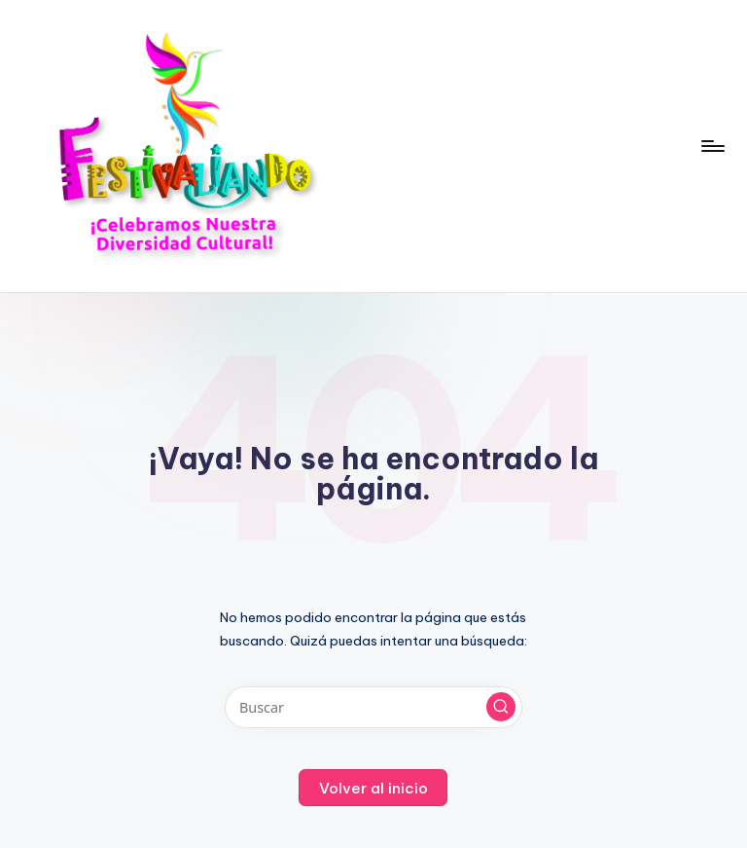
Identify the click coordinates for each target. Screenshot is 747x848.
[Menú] (711, 146)
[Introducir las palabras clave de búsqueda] (373, 707)
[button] (501, 706)
